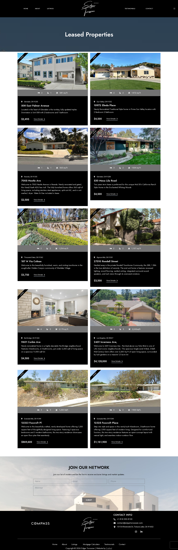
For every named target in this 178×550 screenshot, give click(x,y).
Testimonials (130, 9)
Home (26, 9)
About (37, 9)
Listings (51, 9)
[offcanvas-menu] (174, 8)
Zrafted (109, 548)
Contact (149, 9)
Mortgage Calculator (91, 544)
